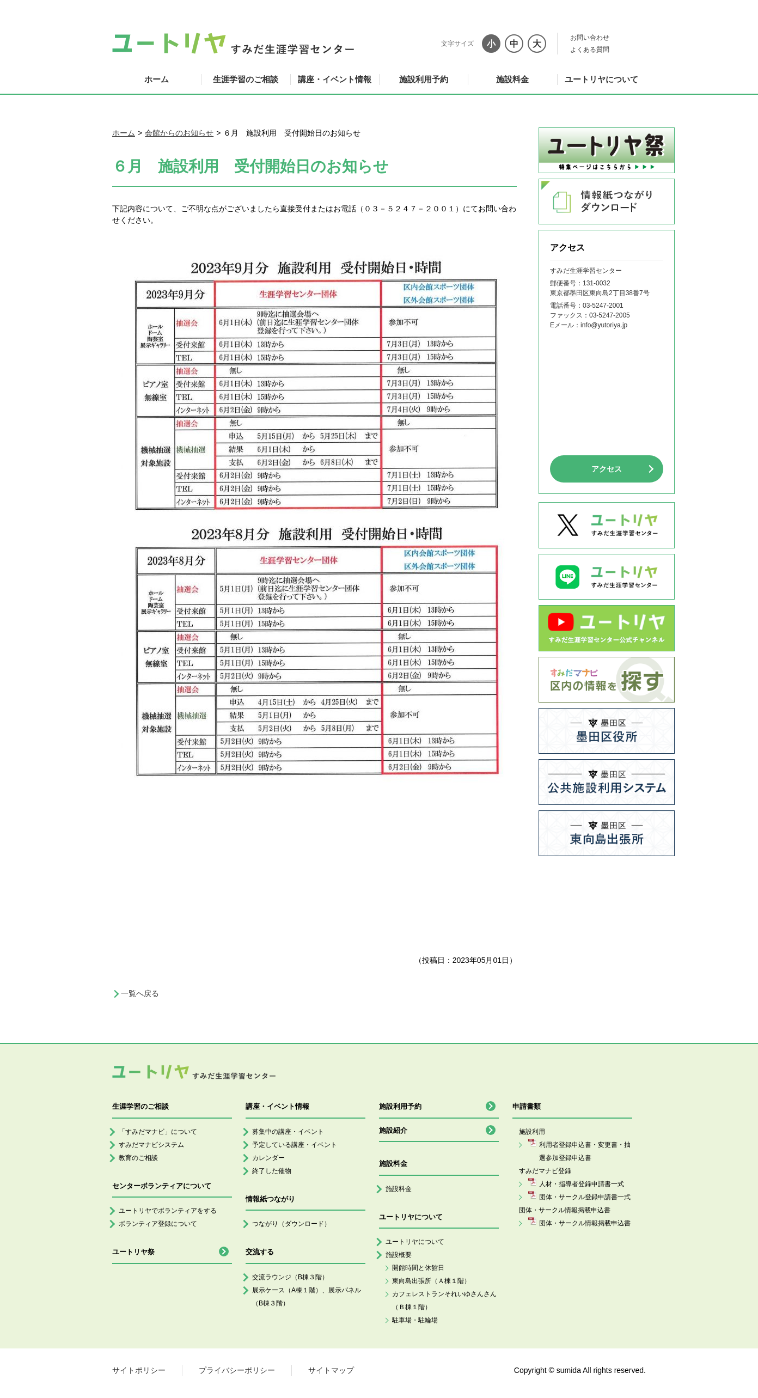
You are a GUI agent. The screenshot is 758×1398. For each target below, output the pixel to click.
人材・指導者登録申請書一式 (581, 1184)
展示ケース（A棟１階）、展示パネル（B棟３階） (306, 1296)
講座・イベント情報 (334, 79)
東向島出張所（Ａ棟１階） (431, 1281)
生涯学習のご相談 (245, 79)
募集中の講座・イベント (288, 1132)
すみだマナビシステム (151, 1145)
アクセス (606, 469)
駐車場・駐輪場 (415, 1320)
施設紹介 (393, 1130)
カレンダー (268, 1158)
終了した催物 (271, 1171)
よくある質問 (589, 49)
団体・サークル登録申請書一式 (585, 1197)
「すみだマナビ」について (158, 1132)
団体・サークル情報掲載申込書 (585, 1223)
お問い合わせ (589, 37)
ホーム (156, 79)
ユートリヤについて (601, 79)
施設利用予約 (423, 79)
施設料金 (512, 79)
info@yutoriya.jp (603, 325)
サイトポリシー (139, 1370)
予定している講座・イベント (294, 1145)
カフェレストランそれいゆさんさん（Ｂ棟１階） (444, 1300)
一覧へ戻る (140, 993)
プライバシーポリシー (237, 1370)
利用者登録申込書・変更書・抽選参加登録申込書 (585, 1151)
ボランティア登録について (158, 1224)
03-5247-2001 (603, 305)
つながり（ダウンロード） (291, 1224)
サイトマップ (331, 1370)
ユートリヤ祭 (133, 1252)
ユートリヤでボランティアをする (168, 1210)
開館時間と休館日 (418, 1268)
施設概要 (399, 1255)
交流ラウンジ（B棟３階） (290, 1277)
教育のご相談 (138, 1158)
